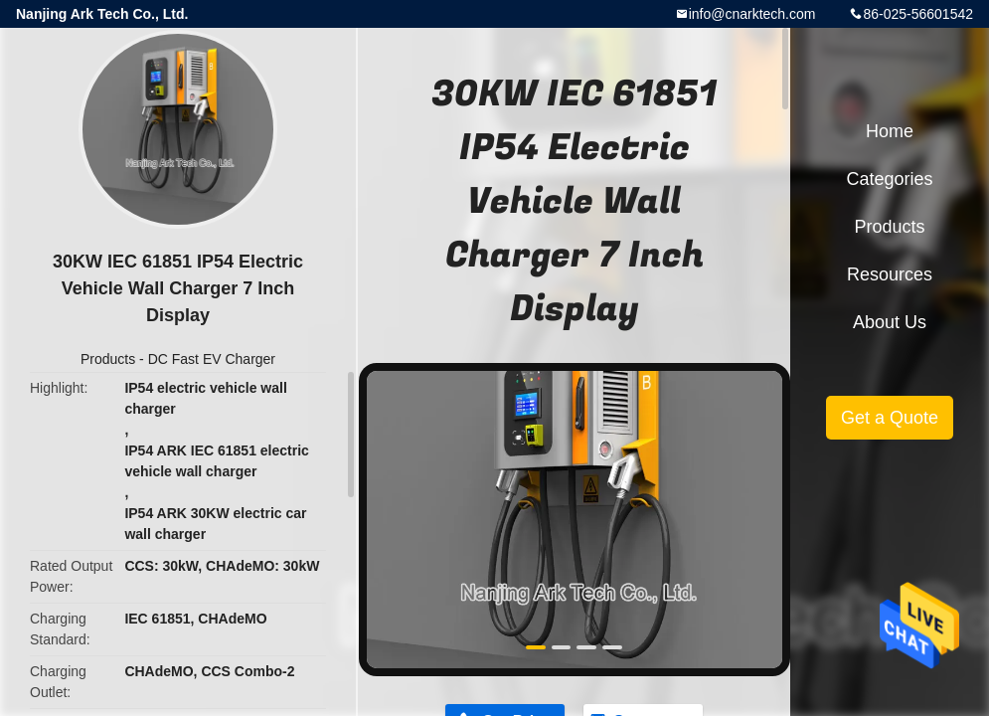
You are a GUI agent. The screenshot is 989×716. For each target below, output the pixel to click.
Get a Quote (889, 418)
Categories (889, 179)
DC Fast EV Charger (211, 359)
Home (889, 131)
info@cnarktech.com (752, 14)
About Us (889, 322)
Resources (889, 274)
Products (108, 359)
